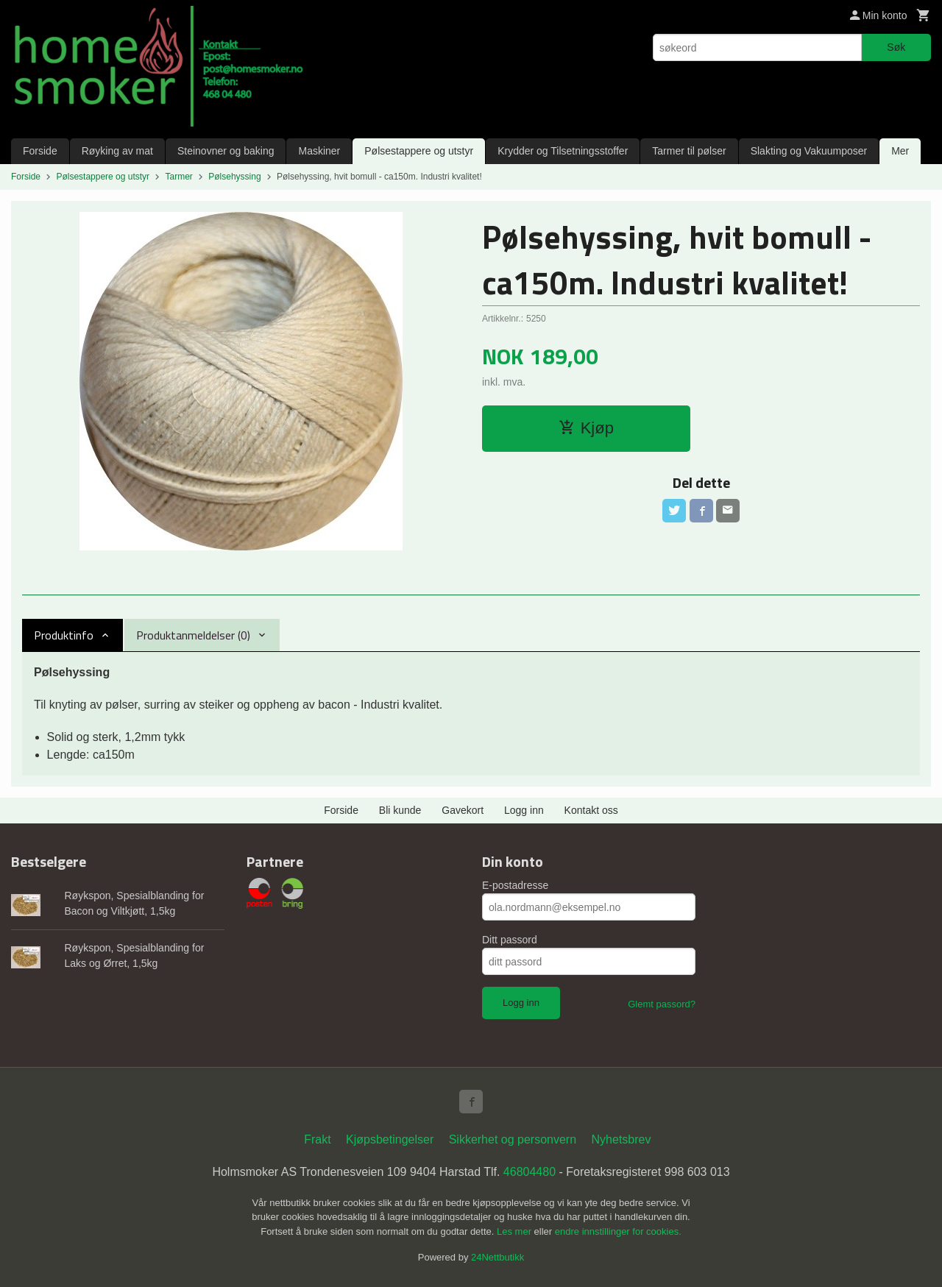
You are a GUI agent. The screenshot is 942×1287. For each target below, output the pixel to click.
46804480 (529, 1172)
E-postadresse (515, 885)
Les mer (515, 1231)
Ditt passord (509, 940)
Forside (40, 151)
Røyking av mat (117, 151)
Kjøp (586, 428)
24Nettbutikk (497, 1257)
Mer (900, 151)
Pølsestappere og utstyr (418, 151)
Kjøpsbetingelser (389, 1139)
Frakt (317, 1139)
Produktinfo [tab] (63, 635)
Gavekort (463, 810)
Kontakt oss (591, 810)
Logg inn (524, 810)
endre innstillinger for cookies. (618, 1231)
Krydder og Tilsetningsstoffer (562, 151)
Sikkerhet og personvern (512, 1139)
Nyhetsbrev (621, 1139)
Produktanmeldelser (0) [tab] (193, 635)
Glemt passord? (661, 1004)
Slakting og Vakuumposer (809, 151)
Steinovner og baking (226, 151)
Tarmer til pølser (689, 151)
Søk (896, 47)
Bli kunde (400, 810)
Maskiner (319, 151)
